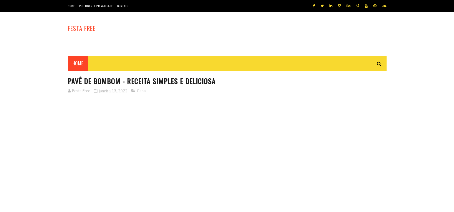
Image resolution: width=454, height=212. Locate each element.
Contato (122, 6)
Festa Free (81, 28)
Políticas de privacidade (96, 6)
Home (71, 6)
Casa (141, 91)
